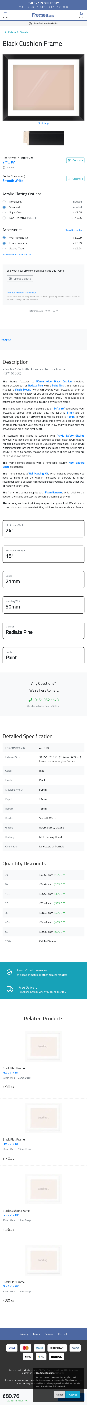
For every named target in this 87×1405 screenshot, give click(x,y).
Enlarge (43, 123)
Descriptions (74, 230)
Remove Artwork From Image (21, 292)
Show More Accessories (17, 254)
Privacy (24, 1334)
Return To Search (16, 32)
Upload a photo (20, 278)
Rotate (8, 167)
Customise (75, 160)
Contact (62, 1334)
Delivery (49, 1334)
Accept (73, 1394)
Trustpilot (5, 339)
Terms (36, 1334)
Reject (59, 1394)
